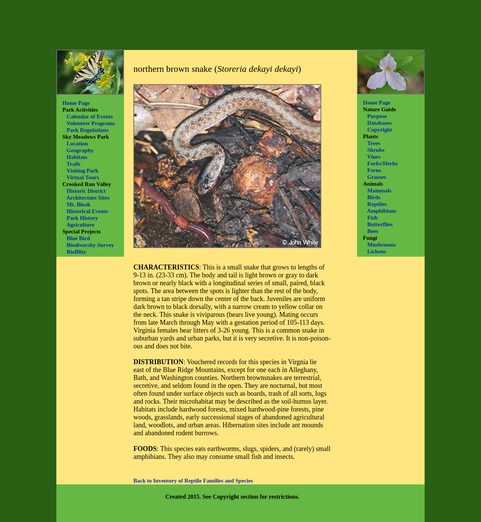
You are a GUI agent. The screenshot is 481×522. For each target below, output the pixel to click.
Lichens (376, 251)
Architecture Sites (87, 198)
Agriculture (80, 225)
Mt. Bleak (78, 204)
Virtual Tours (83, 177)
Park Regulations (87, 130)
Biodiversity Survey (90, 245)
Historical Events (87, 211)
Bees (372, 231)
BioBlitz (76, 252)
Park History (82, 218)
